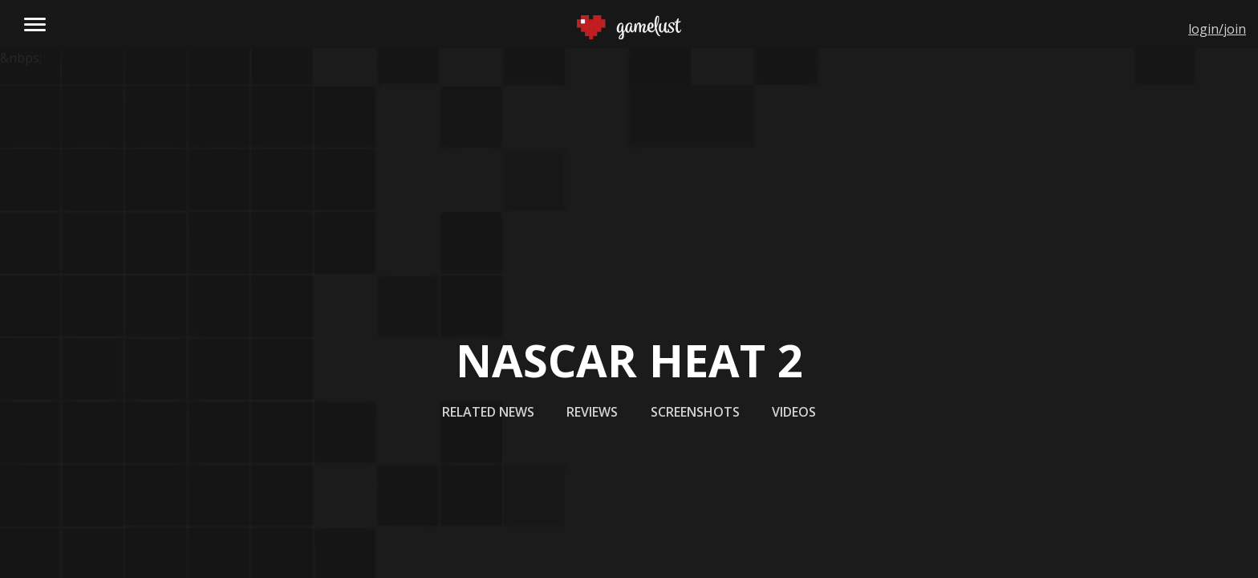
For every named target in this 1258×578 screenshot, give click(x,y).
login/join (1217, 29)
